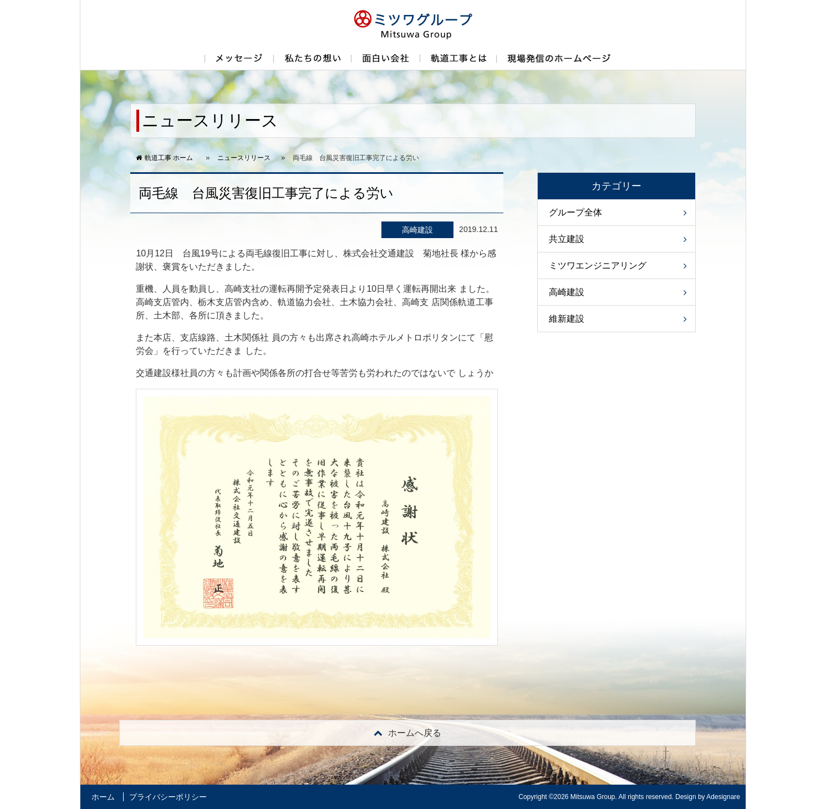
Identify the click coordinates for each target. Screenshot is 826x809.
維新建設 (566, 318)
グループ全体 (575, 212)
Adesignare (723, 797)
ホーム (103, 796)
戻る (407, 732)
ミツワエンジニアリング (597, 265)
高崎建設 (566, 292)
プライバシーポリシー (168, 796)
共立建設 (566, 239)
